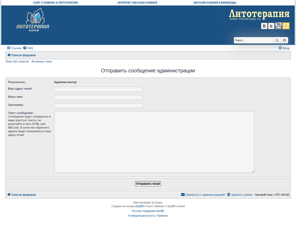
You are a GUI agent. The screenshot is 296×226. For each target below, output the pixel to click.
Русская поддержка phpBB (148, 211)
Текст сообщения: (20, 112)
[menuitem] (28, 48)
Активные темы (41, 61)
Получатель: (17, 82)
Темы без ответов (17, 61)
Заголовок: (16, 104)
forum (158, 202)
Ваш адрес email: (20, 88)
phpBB (139, 206)
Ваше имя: (15, 96)
